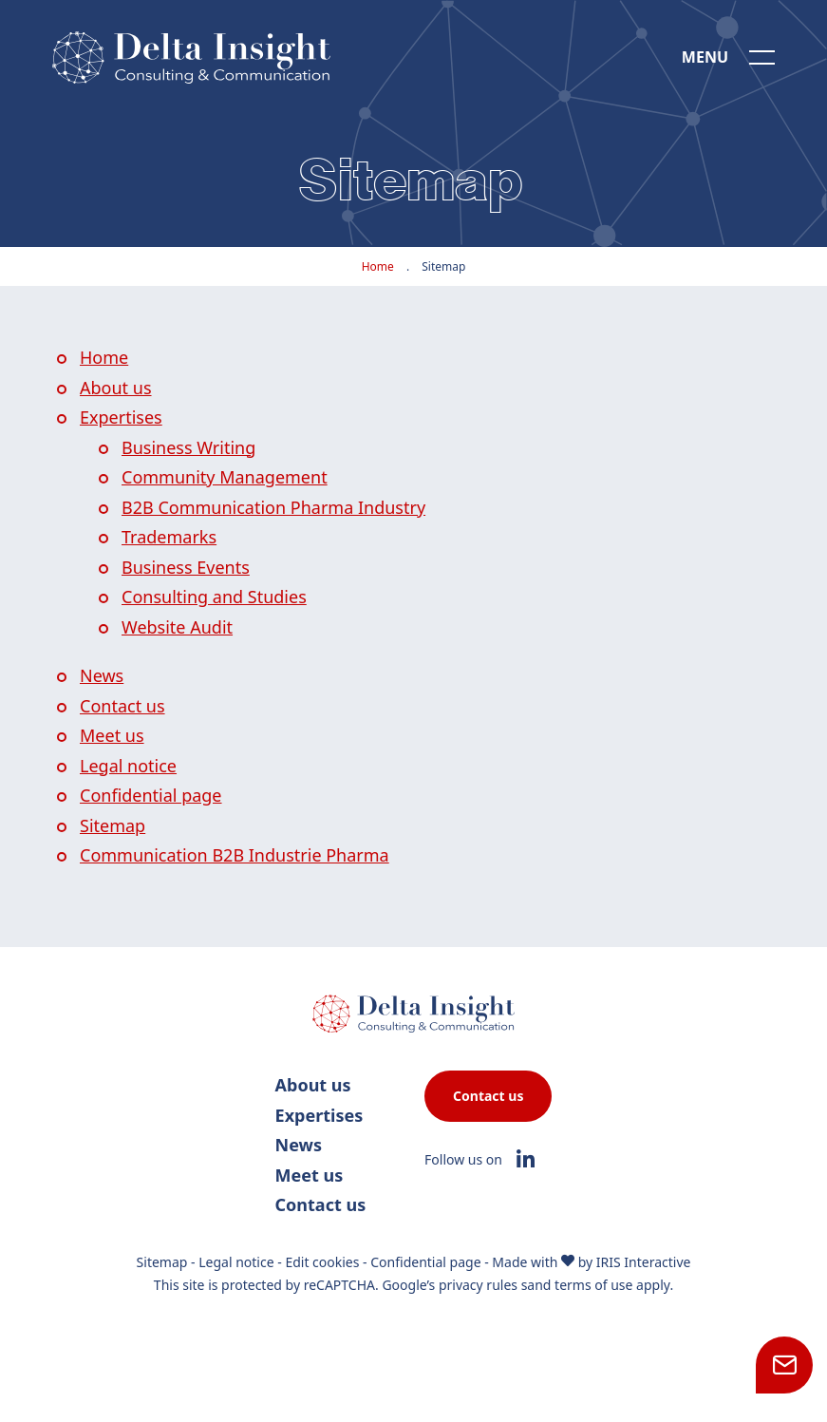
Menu (705, 57)
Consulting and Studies (214, 596)
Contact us (122, 705)
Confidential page (151, 795)
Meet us (112, 735)
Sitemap (112, 825)
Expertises (121, 417)
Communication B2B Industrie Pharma (234, 855)
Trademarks (169, 536)
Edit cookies (322, 1262)
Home (378, 266)
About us (116, 387)
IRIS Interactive (643, 1262)
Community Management (225, 476)
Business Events (186, 567)
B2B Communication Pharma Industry (273, 507)
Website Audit (177, 627)
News (101, 675)
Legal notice (128, 765)
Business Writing (188, 447)
